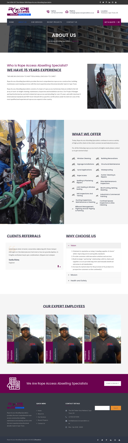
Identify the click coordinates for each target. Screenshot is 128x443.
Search (97, 404)
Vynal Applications (84, 170)
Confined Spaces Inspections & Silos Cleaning (107, 203)
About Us (22, 22)
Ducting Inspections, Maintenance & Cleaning (85, 201)
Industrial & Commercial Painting (110, 195)
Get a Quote (109, 22)
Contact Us (72, 22)
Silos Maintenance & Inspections (108, 182)
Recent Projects (54, 22)
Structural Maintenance (110, 164)
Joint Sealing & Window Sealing (85, 188)
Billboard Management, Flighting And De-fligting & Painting (85, 209)
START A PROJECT (112, 383)
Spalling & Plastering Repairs (85, 182)
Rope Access (82, 175)
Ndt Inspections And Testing (85, 195)
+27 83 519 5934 (57, 13)
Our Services (36, 22)
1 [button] (58, 266)
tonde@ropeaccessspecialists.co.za (82, 13)
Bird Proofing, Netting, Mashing (109, 189)
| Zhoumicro (37, 440)
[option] (34, 255)
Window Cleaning (84, 158)
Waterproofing (107, 170)
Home (11, 22)
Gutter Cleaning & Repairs (108, 176)
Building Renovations (109, 158)
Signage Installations (85, 164)
